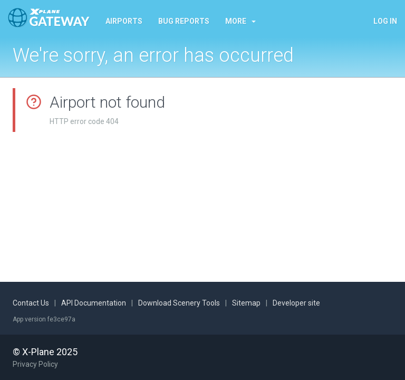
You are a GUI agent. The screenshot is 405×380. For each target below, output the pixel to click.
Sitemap (246, 303)
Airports (123, 21)
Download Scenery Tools (179, 303)
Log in (385, 21)
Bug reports (183, 21)
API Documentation (93, 303)
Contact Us (31, 303)
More (240, 21)
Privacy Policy (35, 364)
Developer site (296, 303)
